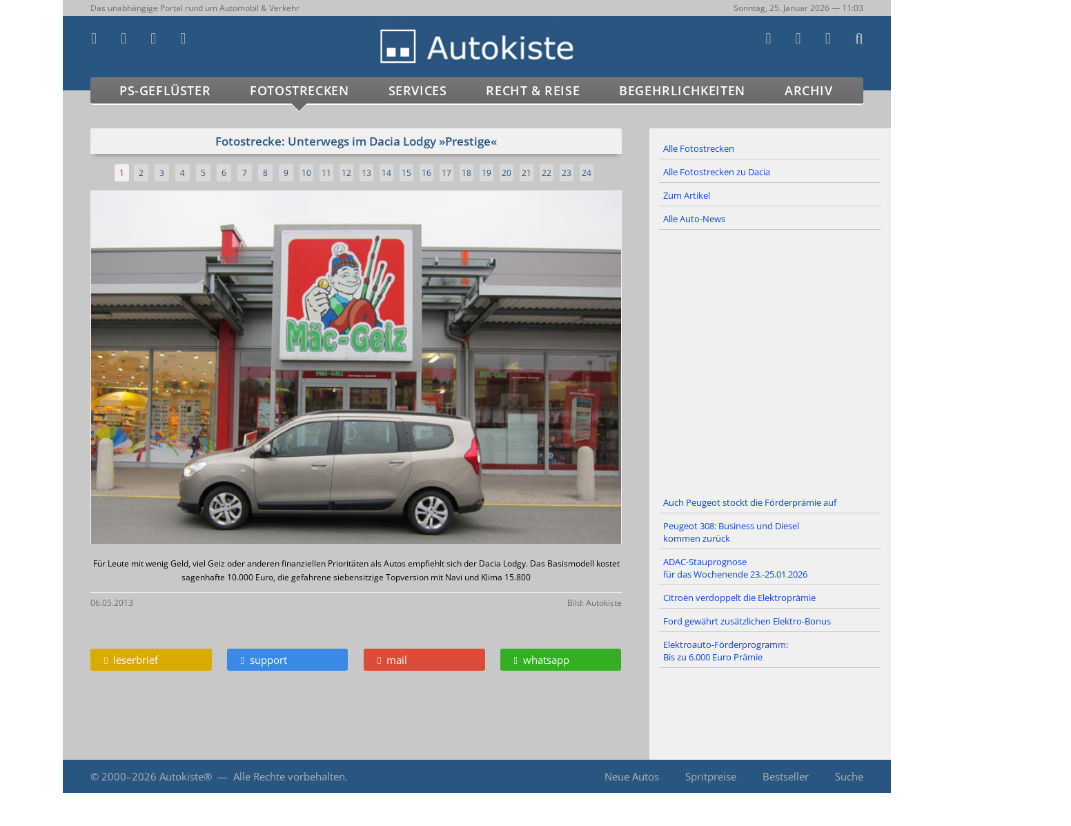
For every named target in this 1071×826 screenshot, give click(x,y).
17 (446, 173)
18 (466, 173)
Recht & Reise (533, 90)
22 (546, 173)
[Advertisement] (770, 361)
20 (506, 173)
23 (566, 173)
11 (326, 173)
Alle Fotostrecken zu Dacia (716, 172)
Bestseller (786, 776)
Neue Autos (632, 776)
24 (586, 173)
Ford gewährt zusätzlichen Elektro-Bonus (747, 621)
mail (392, 660)
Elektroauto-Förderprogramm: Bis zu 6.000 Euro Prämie (725, 650)
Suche (849, 776)
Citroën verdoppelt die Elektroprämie (739, 597)
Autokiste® (185, 776)
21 (526, 173)
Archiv (809, 90)
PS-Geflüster (164, 90)
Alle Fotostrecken (698, 148)
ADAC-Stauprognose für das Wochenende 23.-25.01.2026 (735, 567)
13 (366, 173)
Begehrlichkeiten (682, 90)
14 (386, 173)
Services (418, 90)
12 (346, 173)
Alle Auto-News (694, 219)
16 (426, 173)
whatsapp (541, 660)
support (264, 660)
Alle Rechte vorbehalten (289, 776)
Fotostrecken (299, 90)
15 (406, 173)
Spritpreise (710, 776)
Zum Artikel (686, 195)
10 (306, 173)
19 (486, 173)
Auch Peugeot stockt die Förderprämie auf (749, 502)
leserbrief (131, 660)
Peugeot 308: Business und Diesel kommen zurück (731, 532)
